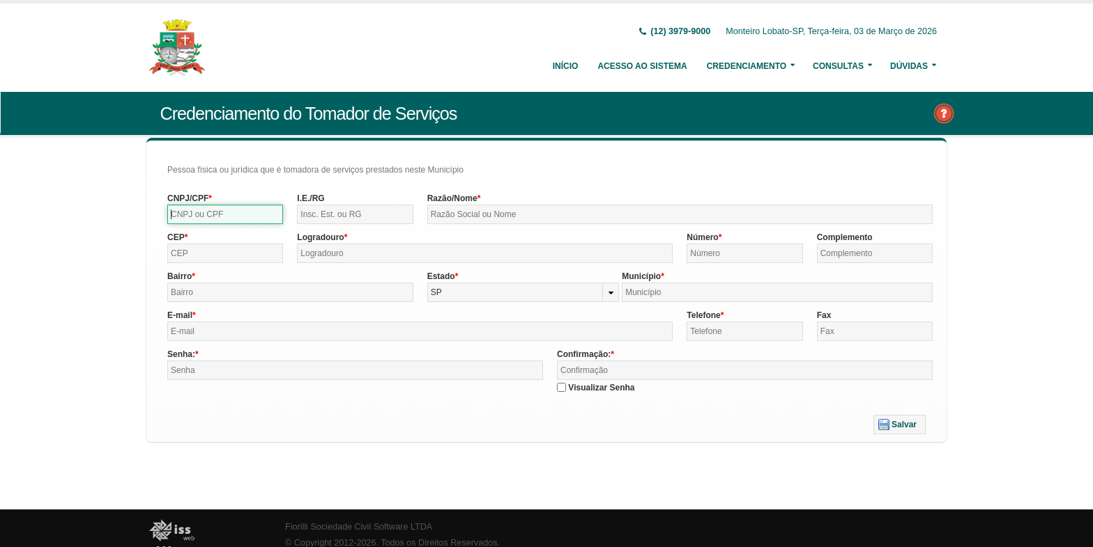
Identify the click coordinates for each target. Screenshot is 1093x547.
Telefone (703, 315)
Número (702, 237)
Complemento (845, 237)
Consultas (838, 66)
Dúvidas (909, 66)
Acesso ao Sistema (642, 66)
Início (566, 66)
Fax (824, 315)
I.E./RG (310, 198)
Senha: (181, 354)
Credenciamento (746, 66)
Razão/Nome (452, 198)
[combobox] (523, 292)
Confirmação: (584, 354)
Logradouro (320, 237)
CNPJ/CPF (187, 198)
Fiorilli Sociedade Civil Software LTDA (358, 527)
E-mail (179, 315)
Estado (441, 276)
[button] (899, 424)
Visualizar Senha (601, 388)
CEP (176, 237)
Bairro (179, 276)
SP (436, 292)
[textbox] (225, 214)
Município (641, 276)
